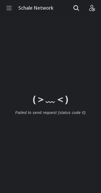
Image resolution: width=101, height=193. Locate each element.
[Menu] (9, 8)
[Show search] (76, 8)
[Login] (91, 8)
